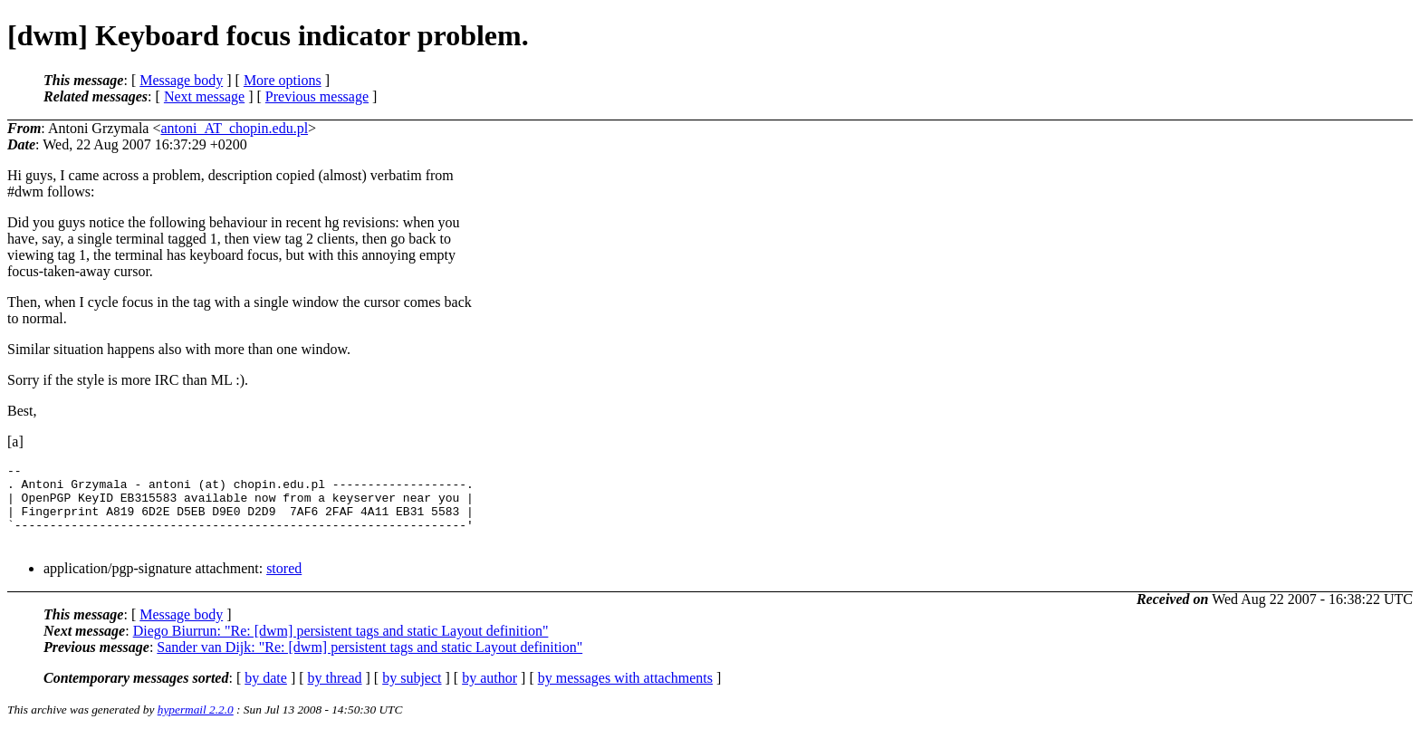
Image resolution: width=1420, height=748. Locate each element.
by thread (335, 694)
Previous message (317, 96)
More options (282, 80)
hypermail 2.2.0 (196, 726)
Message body (181, 80)
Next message (204, 96)
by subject (411, 694)
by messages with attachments (625, 694)
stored (284, 584)
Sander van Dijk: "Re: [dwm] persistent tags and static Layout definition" (369, 663)
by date (266, 694)
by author (489, 694)
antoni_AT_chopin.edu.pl (234, 128)
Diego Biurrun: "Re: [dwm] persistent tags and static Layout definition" (341, 647)
